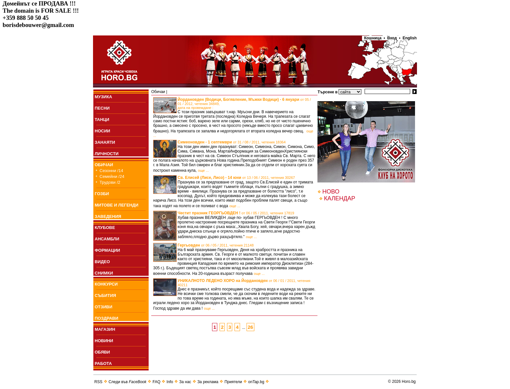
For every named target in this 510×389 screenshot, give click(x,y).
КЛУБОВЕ (105, 227)
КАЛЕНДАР (339, 198)
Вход (392, 38)
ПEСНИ (102, 108)
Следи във (127, 382)
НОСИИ (102, 130)
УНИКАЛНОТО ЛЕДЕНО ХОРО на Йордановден (244, 282)
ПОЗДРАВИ (106, 318)
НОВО (330, 191)
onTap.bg (256, 382)
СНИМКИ (104, 273)
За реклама (208, 382)
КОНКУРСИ (106, 284)
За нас (185, 382)
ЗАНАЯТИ (105, 142)
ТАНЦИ (102, 119)
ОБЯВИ (102, 352)
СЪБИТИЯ (105, 295)
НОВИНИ (104, 340)
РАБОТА (103, 363)
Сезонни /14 (111, 170)
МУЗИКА (103, 96)
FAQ (156, 382)
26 (250, 327)
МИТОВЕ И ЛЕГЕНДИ (116, 205)
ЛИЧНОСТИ (106, 153)
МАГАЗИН (105, 329)
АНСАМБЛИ (107, 238)
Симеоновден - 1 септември (232, 142)
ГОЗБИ (102, 193)
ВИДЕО (102, 261)
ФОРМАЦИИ (107, 250)
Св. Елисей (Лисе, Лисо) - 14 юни (236, 177)
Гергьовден (216, 245)
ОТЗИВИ (103, 306)
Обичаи (158, 91)
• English (408, 38)
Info (170, 382)
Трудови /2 (110, 182)
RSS (98, 382)
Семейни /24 (112, 176)
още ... (203, 170)
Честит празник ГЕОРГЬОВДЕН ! (236, 213)
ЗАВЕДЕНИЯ (108, 216)
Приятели (233, 382)
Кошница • (373, 38)
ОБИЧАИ (104, 164)
